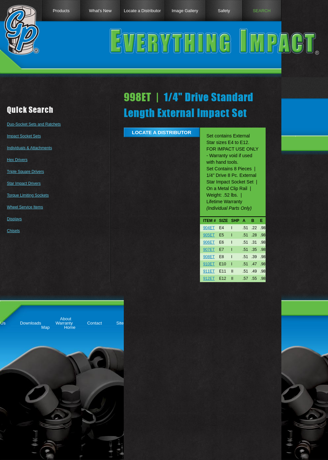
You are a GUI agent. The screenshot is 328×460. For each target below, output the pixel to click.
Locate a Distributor (142, 10)
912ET (209, 278)
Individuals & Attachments (29, 148)
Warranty (64, 323)
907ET (209, 249)
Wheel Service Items (25, 207)
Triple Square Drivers (25, 171)
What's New (100, 10)
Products (61, 10)
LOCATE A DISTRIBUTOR (161, 132)
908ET (209, 256)
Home (70, 327)
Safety (224, 10)
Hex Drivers (17, 159)
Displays (14, 219)
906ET (209, 242)
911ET (209, 271)
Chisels (13, 231)
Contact (94, 323)
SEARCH (262, 10)
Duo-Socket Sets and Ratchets (34, 124)
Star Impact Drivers (24, 183)
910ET (209, 264)
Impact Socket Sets (24, 136)
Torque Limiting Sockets (28, 195)
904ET (209, 228)
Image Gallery (185, 10)
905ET (209, 235)
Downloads (30, 323)
